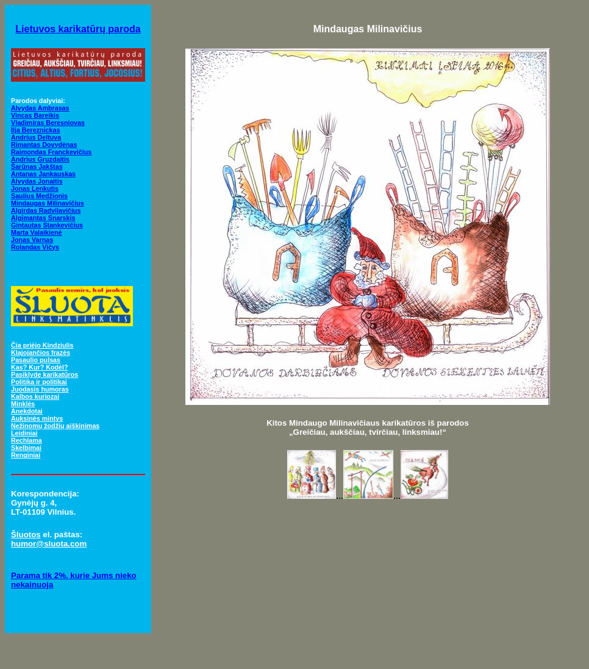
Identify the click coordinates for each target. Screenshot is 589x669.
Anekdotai (27, 411)
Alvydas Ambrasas (40, 108)
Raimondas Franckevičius (51, 152)
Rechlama (26, 440)
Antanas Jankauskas (43, 173)
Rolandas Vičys (35, 247)
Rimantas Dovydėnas (44, 144)
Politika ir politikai (39, 381)
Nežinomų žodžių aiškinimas (55, 425)
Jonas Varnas (32, 239)
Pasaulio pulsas (35, 359)
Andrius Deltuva (36, 137)
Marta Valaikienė (36, 232)
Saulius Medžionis (39, 195)
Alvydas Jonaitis (37, 181)
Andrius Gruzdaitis (40, 159)
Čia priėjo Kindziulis (42, 345)
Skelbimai (26, 447)
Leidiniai (24, 433)
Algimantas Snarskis (43, 217)
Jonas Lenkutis (35, 188)
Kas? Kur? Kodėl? (39, 367)
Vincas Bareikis (35, 115)
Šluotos (26, 534)
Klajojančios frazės (40, 352)
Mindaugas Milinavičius (47, 203)
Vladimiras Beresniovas (48, 122)
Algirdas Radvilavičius (45, 210)
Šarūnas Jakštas (37, 166)
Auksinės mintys (37, 418)
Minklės (23, 403)
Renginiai (25, 455)
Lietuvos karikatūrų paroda (77, 29)
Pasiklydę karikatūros (44, 374)
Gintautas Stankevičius (47, 225)
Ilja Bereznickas (35, 130)
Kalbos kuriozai (35, 396)
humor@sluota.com (49, 543)
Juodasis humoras (40, 389)
